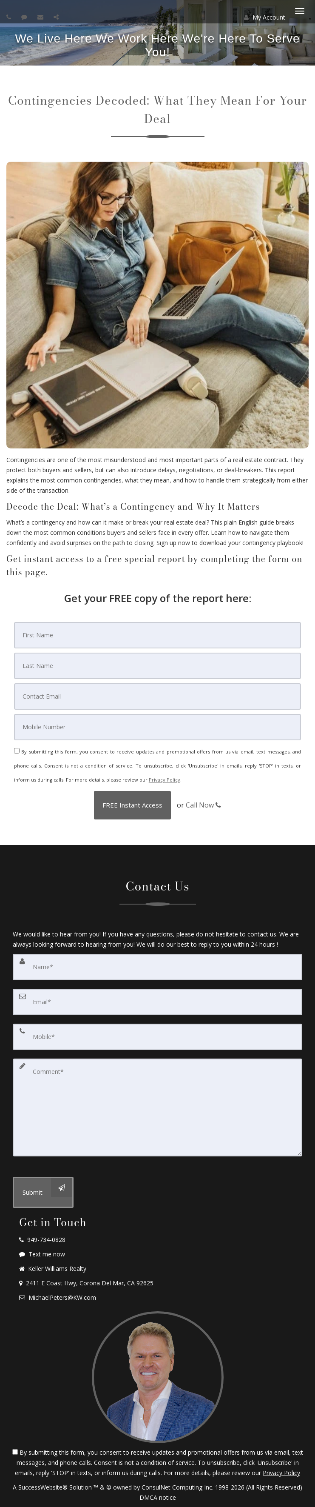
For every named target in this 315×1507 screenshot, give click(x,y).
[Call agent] (9, 17)
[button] (132, 805)
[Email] (157, 696)
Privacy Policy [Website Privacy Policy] (164, 779)
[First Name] (157, 635)
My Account (264, 17)
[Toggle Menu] (300, 11)
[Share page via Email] (57, 17)
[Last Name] (157, 666)
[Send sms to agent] (25, 17)
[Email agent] (41, 17)
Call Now (203, 805)
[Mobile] (157, 727)
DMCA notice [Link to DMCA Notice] (157, 1497)
